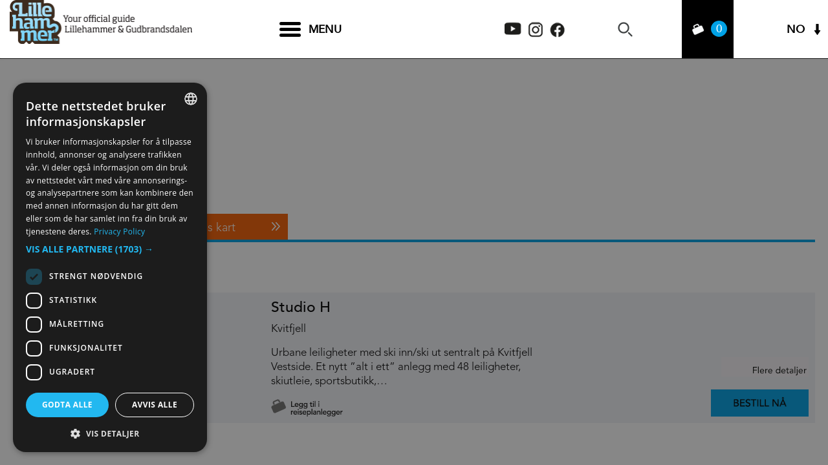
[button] (110, 249)
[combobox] (190, 98)
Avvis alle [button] (154, 404)
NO (796, 29)
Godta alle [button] (67, 404)
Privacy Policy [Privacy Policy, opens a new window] (119, 231)
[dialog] (110, 267)
